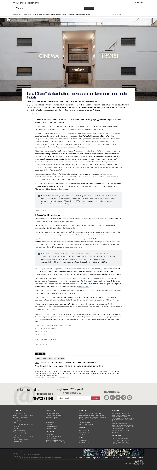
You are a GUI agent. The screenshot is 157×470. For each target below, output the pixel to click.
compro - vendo (50, 419)
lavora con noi (118, 458)
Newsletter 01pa (84, 432)
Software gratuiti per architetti (55, 440)
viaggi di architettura (52, 417)
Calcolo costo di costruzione (120, 428)
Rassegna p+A (17, 441)
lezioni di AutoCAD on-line (54, 436)
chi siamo (78, 458)
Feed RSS (82, 434)
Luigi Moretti (59, 358)
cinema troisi (41, 358)
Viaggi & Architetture (19, 421)
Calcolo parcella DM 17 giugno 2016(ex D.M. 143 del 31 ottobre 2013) (123, 419)
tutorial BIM (115, 432)
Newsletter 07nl (84, 431)
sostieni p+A (107, 458)
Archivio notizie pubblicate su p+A (23, 424)
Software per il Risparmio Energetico (56, 442)
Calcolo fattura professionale (120, 413)
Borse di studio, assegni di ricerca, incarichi (91, 415)
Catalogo (15, 428)
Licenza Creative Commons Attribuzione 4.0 (131, 463)
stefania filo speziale (89, 363)
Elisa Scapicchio (33, 114)
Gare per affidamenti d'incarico (88, 419)
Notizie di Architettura (19, 419)
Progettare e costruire (19, 432)
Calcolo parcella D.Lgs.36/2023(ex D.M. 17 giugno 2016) (121, 415)
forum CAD (49, 434)
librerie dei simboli (51, 438)
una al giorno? (73, 389)
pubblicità (87, 458)
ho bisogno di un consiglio (53, 415)
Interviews (16, 438)
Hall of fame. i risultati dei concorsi (23, 434)
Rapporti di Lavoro (84, 423)
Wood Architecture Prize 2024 (121, 444)
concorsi (78, 6)
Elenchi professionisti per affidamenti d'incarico (93, 417)
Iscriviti (95, 398)
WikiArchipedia (83, 441)
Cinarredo (87, 281)
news (20, 8)
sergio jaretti (77, 363)
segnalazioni (96, 458)
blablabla (49, 424)
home (45, 6)
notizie (89, 6)
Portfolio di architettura (86, 424)
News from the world (19, 430)
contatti (140, 458)
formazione (65, 6)
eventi (54, 6)
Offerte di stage (83, 421)
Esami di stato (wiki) (85, 442)
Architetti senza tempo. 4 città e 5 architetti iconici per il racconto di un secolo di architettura (69, 365)
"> (78, 65)
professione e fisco (51, 428)
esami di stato (50, 423)
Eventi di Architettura (19, 413)
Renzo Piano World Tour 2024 (121, 440)
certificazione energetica (53, 426)
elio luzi (50, 363)
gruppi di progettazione (53, 413)
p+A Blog (16, 426)
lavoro (108, 6)
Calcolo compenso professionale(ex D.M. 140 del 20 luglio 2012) (121, 422)
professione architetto (25, 6)
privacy (127, 458)
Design (15, 423)
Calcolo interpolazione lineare (121, 430)
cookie (133, 458)
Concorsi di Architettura (20, 417)
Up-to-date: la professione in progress (24, 436)
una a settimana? (72, 392)
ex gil (50, 358)
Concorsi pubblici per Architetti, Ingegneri (91, 413)
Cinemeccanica (83, 286)
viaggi (98, 6)
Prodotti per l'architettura (20, 439)
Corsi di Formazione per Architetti (23, 415)
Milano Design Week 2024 (120, 442)
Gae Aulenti (58, 363)
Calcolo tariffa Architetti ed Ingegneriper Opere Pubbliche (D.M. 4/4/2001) (123, 425)
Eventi (37, 363)
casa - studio (50, 421)
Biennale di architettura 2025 (120, 438)
